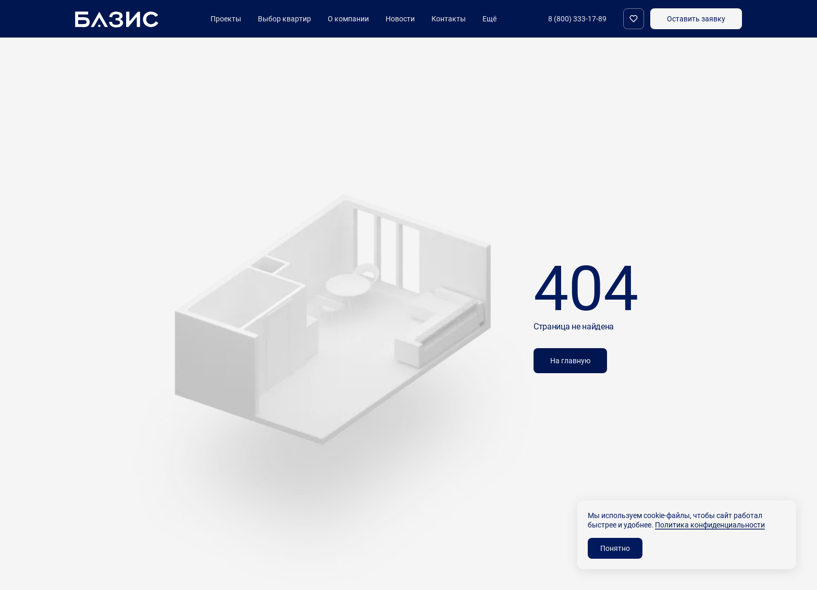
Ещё (489, 18)
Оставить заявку (696, 18)
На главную (570, 360)
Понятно (615, 548)
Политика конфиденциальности (710, 525)
